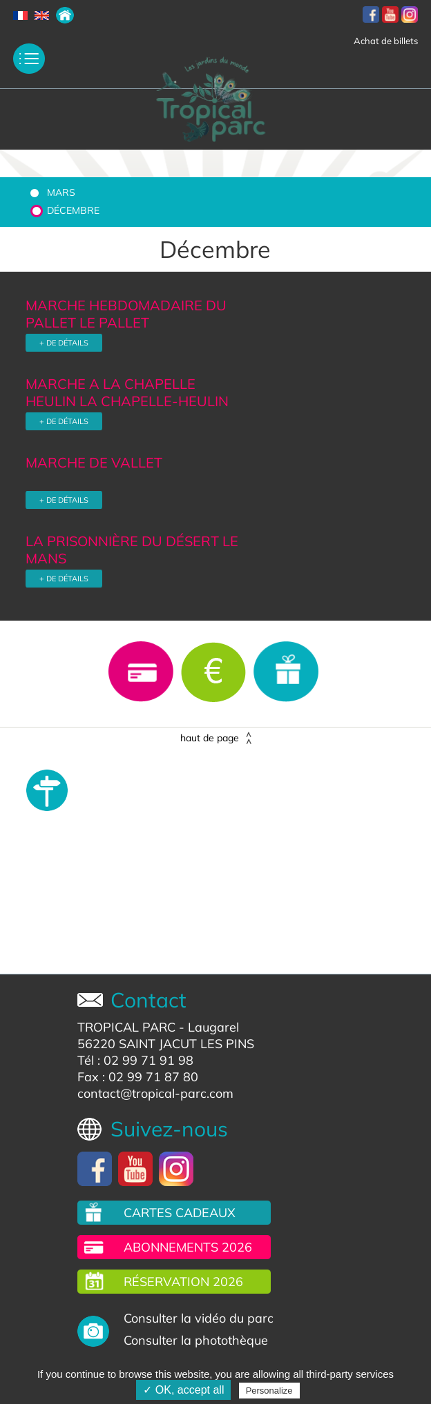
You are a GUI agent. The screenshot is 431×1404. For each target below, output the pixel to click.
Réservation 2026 (183, 1282)
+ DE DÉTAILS (63, 343)
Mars (61, 192)
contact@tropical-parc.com (155, 1093)
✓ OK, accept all (183, 1390)
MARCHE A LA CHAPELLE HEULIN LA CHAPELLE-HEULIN (127, 392)
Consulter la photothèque (196, 1340)
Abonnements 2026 (188, 1247)
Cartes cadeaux (180, 1213)
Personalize (269, 1390)
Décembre (73, 210)
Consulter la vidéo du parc (199, 1318)
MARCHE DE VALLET (94, 462)
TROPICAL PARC (126, 1027)
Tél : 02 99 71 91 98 (135, 1060)
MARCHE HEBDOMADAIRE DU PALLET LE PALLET (126, 314)
